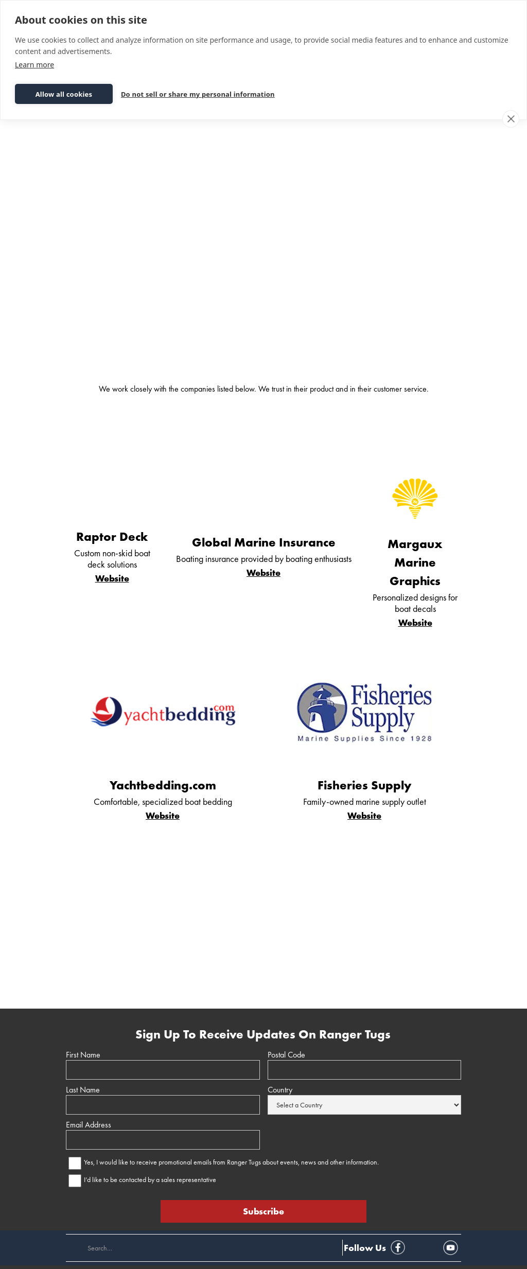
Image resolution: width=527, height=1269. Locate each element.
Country (280, 1090)
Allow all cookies (64, 94)
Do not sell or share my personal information (198, 94)
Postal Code (286, 1055)
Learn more (34, 64)
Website (112, 578)
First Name (83, 1055)
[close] (510, 119)
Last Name (83, 1090)
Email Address (88, 1125)
